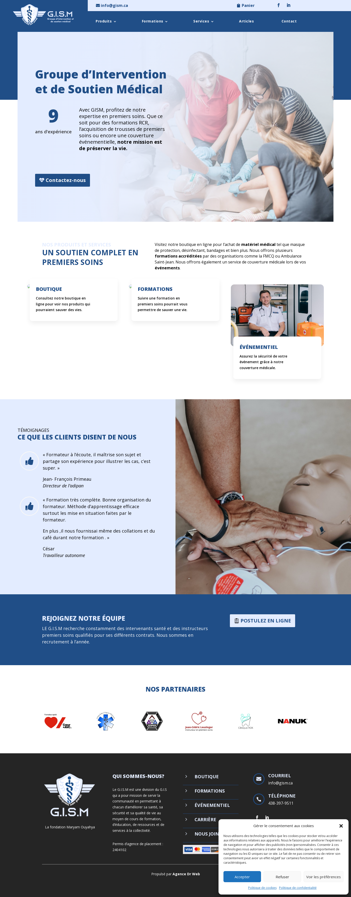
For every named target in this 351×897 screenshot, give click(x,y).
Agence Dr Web (186, 874)
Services (201, 21)
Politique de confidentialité (298, 888)
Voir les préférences (323, 876)
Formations (152, 21)
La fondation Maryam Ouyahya (70, 827)
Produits (104, 21)
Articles (246, 21)
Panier (248, 5)
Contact (289, 21)
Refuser (282, 876)
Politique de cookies (262, 888)
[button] (341, 825)
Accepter (242, 876)
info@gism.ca (114, 5)
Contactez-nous (66, 181)
